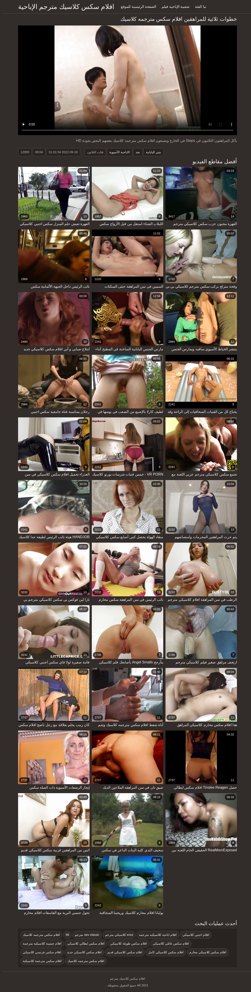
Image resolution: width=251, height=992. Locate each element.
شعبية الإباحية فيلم (173, 6)
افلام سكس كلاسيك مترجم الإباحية (64, 6)
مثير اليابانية (151, 152)
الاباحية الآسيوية (117, 152)
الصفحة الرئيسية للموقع (136, 6)
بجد (136, 152)
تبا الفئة (198, 6)
